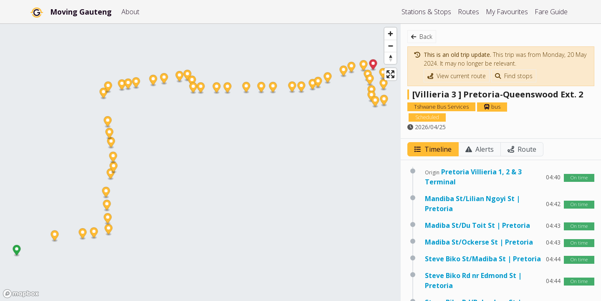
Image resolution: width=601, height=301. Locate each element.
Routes (468, 11)
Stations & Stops (426, 11)
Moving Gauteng (80, 12)
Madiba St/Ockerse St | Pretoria (479, 242)
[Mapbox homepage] (21, 293)
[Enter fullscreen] (390, 74)
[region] (200, 162)
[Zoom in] (390, 34)
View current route (456, 76)
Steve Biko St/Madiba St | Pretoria (483, 258)
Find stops (514, 76)
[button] (17, 251)
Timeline (433, 149)
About (130, 11)
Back (421, 37)
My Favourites (507, 11)
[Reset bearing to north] (390, 58)
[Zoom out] (390, 46)
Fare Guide (551, 11)
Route (522, 149)
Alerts (479, 149)
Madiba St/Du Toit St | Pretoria (477, 225)
